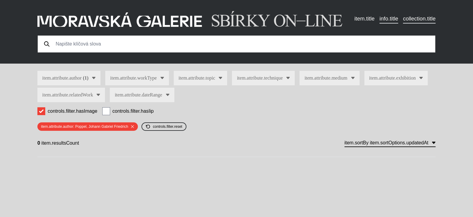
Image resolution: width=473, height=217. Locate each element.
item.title (364, 19)
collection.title (419, 19)
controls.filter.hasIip (133, 111)
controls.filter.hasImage (72, 111)
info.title (388, 19)
